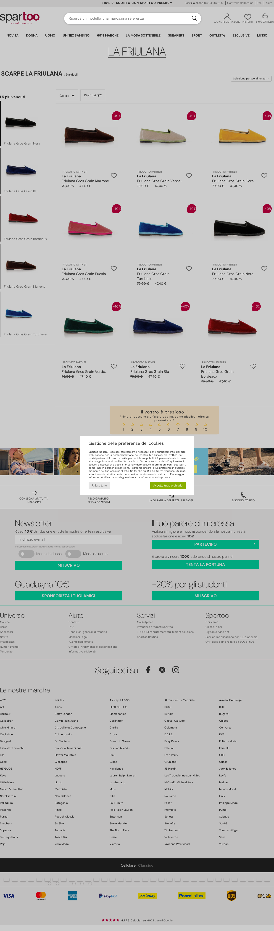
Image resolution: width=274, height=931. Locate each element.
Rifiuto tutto (99, 485)
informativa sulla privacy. (155, 477)
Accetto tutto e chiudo (167, 485)
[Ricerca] (194, 18)
